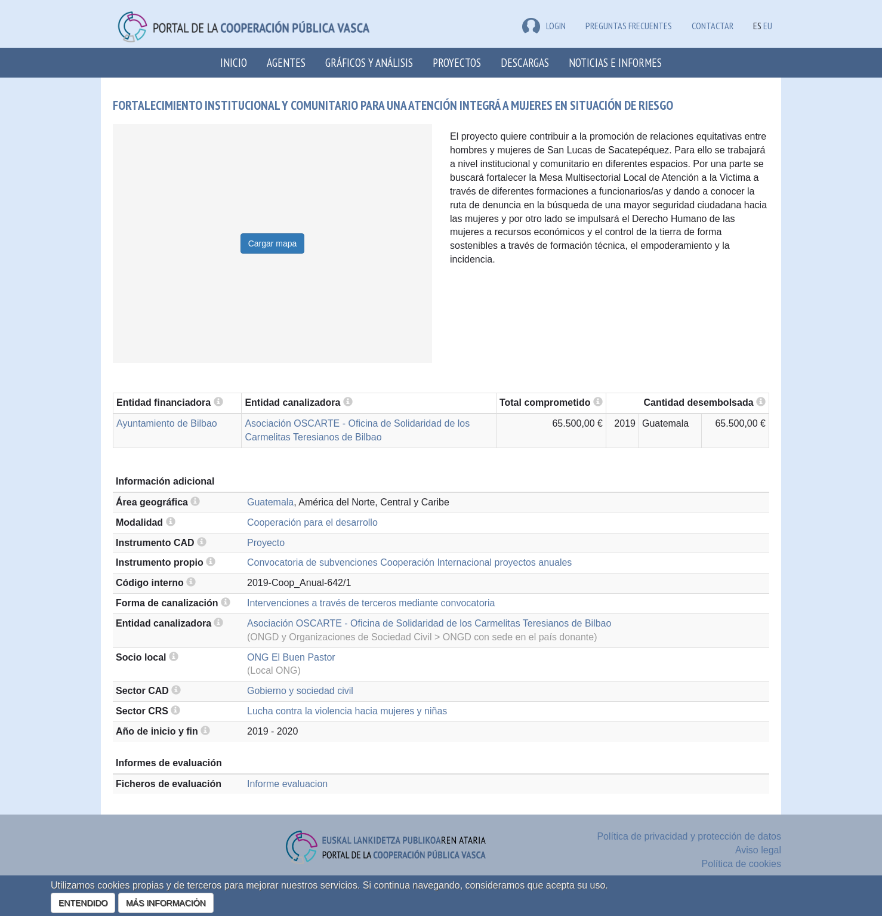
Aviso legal (758, 850)
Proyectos (457, 62)
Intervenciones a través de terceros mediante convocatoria (371, 603)
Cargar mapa (272, 243)
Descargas (525, 62)
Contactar (712, 26)
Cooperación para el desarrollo (312, 522)
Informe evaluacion (287, 784)
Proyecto (266, 543)
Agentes (286, 62)
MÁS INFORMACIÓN (166, 903)
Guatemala (270, 502)
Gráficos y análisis (369, 62)
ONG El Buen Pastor (291, 657)
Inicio (233, 62)
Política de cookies (741, 864)
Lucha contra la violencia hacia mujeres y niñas (347, 711)
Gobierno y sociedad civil (300, 691)
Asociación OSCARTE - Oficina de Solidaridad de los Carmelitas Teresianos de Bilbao (429, 623)
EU (767, 26)
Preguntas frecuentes (628, 26)
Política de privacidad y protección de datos (689, 836)
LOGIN (544, 26)
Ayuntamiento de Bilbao (166, 423)
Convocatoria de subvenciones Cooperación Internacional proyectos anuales (409, 562)
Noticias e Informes (615, 62)
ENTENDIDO (82, 903)
